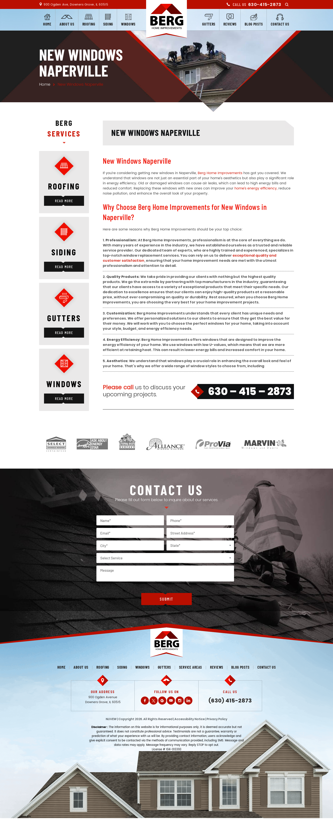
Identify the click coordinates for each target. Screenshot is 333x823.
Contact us (280, 24)
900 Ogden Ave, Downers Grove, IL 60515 (76, 4)
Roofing (88, 24)
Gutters (208, 24)
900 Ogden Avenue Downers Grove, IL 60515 (103, 700)
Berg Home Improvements (220, 173)
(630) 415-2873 (230, 700)
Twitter (154, 700)
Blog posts (254, 24)
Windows (128, 24)
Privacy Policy (217, 719)
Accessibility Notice (190, 719)
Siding (108, 24)
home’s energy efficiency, (255, 188)
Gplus (162, 700)
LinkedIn (188, 700)
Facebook (145, 700)
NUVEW (111, 719)
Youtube (171, 700)
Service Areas (190, 667)
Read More (64, 201)
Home (47, 24)
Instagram (180, 700)
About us (66, 24)
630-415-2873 (264, 4)
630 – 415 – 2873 (250, 391)
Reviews (230, 24)
